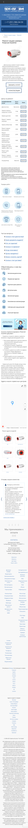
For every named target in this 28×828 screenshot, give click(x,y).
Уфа (14, 725)
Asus (14, 683)
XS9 (7, 444)
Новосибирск (14, 703)
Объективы (22, 606)
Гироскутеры (8, 589)
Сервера (22, 632)
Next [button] (26, 499)
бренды (11, 668)
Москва (14, 700)
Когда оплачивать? (12, 250)
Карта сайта (14, 563)
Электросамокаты (9, 576)
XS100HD (20, 472)
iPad (22, 585)
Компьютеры (8, 593)
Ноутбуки (22, 604)
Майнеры (8, 603)
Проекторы (22, 626)
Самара (14, 721)
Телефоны (8, 650)
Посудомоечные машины (23, 620)
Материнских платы (8, 609)
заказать (23, 107)
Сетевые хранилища (22, 635)
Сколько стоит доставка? (14, 260)
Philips (14, 687)
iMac (22, 578)
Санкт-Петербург (14, 701)
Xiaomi (14, 674)
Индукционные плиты (23, 581)
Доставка (14, 561)
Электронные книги (8, 581)
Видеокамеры (8, 661)
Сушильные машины (8, 647)
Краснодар (14, 709)
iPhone (22, 587)
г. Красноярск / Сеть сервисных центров (14, 15)
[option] (14, 499)
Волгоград (14, 727)
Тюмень (14, 723)
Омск (14, 715)
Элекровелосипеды (9, 578)
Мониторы (22, 593)
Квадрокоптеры (8, 598)
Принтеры (22, 624)
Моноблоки (22, 596)
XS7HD (20, 458)
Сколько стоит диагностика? (15, 237)
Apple (14, 672)
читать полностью (9, 514)
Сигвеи (8, 640)
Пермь (14, 717)
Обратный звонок (14, 24)
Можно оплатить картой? (14, 257)
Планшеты (22, 611)
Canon (14, 679)
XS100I (7, 472)
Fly (14, 689)
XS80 (7, 458)
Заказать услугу (14, 85)
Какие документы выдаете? (14, 240)
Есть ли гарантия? (11, 243)
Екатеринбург (14, 705)
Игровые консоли (22, 575)
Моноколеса (22, 598)
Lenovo (14, 691)
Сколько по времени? (13, 247)
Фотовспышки (8, 587)
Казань (14, 707)
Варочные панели (8, 658)
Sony (14, 677)
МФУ (8, 613)
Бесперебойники (23, 572)
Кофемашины (22, 589)
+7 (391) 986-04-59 (14, 22)
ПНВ (22, 617)
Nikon (14, 681)
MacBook (8, 600)
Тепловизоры (8, 655)
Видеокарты (8, 574)
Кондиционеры (8, 596)
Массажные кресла (8, 605)
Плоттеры (22, 615)
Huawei (14, 676)
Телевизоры (8, 653)
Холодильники (23, 570)
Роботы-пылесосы (22, 629)
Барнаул (14, 732)
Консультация (14, 90)
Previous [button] (1, 499)
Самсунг (14, 670)
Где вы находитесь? (12, 253)
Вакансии (14, 557)
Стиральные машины (8, 643)
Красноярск (14, 711)
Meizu (14, 685)
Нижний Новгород (14, 713)
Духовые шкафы (8, 570)
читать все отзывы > (9, 517)
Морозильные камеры (22, 601)
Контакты (14, 540)
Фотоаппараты (8, 585)
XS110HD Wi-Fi (20, 444)
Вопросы (14, 559)
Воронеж (14, 728)
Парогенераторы (23, 609)
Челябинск (14, 730)
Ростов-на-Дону (14, 719)
